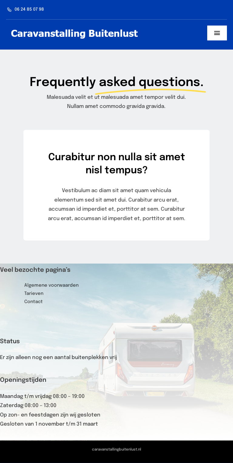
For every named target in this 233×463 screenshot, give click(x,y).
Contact (33, 301)
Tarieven (33, 293)
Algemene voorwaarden (51, 285)
